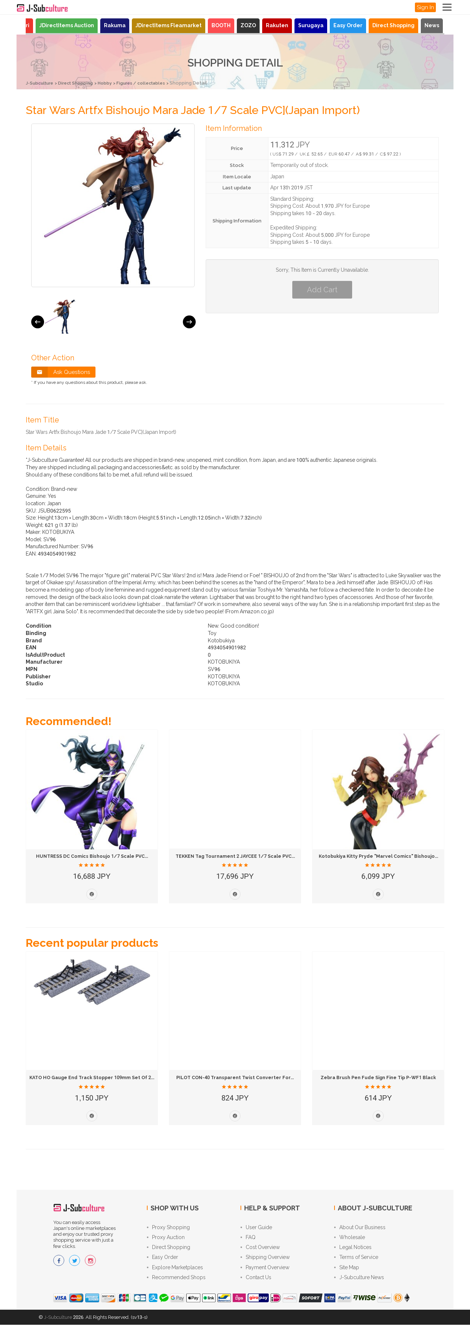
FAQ (248, 1239)
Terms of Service (356, 1261)
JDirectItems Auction (66, 25)
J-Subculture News (359, 1283)
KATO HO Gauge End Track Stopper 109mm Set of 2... (98, 1077)
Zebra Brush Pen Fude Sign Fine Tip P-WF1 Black (379, 1077)
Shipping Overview (265, 1261)
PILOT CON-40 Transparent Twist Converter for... (236, 1077)
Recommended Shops (176, 1283)
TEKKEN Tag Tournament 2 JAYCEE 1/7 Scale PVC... (239, 856)
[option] (60, 316)
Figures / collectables (151, 83)
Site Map (346, 1272)
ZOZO (248, 25)
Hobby (112, 83)
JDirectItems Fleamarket (168, 25)
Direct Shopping (393, 25)
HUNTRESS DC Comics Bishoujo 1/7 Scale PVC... (92, 856)
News (431, 25)
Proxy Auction (166, 1239)
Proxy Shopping (168, 1228)
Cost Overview (260, 1250)
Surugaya (310, 25)
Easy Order (347, 25)
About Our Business (360, 1228)
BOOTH (221, 25)
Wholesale (349, 1239)
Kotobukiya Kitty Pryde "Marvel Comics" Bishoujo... (381, 856)
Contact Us (256, 1283)
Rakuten (277, 25)
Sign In (425, 7)
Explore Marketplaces (175, 1272)
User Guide (256, 1228)
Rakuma (115, 25)
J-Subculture (41, 83)
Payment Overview (265, 1272)
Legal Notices (353, 1250)
